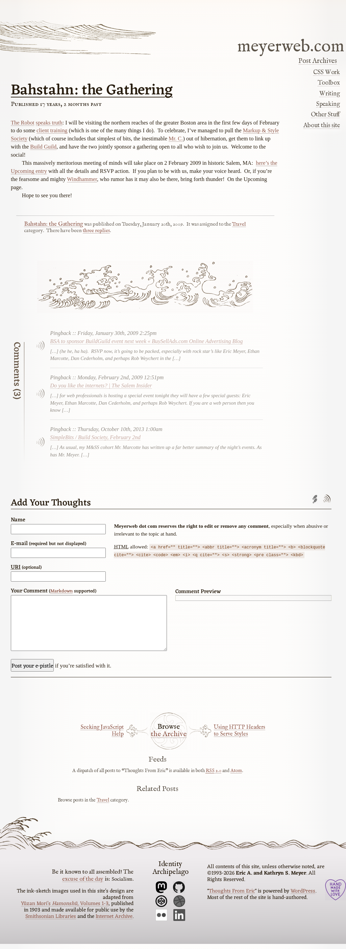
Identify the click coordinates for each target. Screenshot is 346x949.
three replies (96, 230)
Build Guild (43, 146)
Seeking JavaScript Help (102, 736)
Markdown (61, 591)
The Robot (22, 122)
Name (18, 520)
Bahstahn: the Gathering (92, 90)
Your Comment (53, 591)
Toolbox (329, 83)
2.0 (213, 776)
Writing (329, 93)
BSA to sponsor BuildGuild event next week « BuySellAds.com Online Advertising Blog (146, 341)
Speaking (328, 104)
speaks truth (49, 122)
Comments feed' (326, 499)
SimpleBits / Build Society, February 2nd (95, 437)
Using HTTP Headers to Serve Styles (239, 736)
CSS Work (326, 72)
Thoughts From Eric (232, 896)
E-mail (48, 544)
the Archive (169, 739)
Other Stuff (325, 114)
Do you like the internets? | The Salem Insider (101, 385)
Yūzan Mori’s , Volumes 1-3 (64, 908)
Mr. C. (176, 138)
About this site (321, 125)
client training (52, 130)
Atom (236, 776)
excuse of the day (82, 884)
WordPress (303, 896)
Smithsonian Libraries (50, 921)
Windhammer (82, 179)
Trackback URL (314, 499)
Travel (239, 224)
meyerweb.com (290, 45)
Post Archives (317, 61)
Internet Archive (114, 921)
